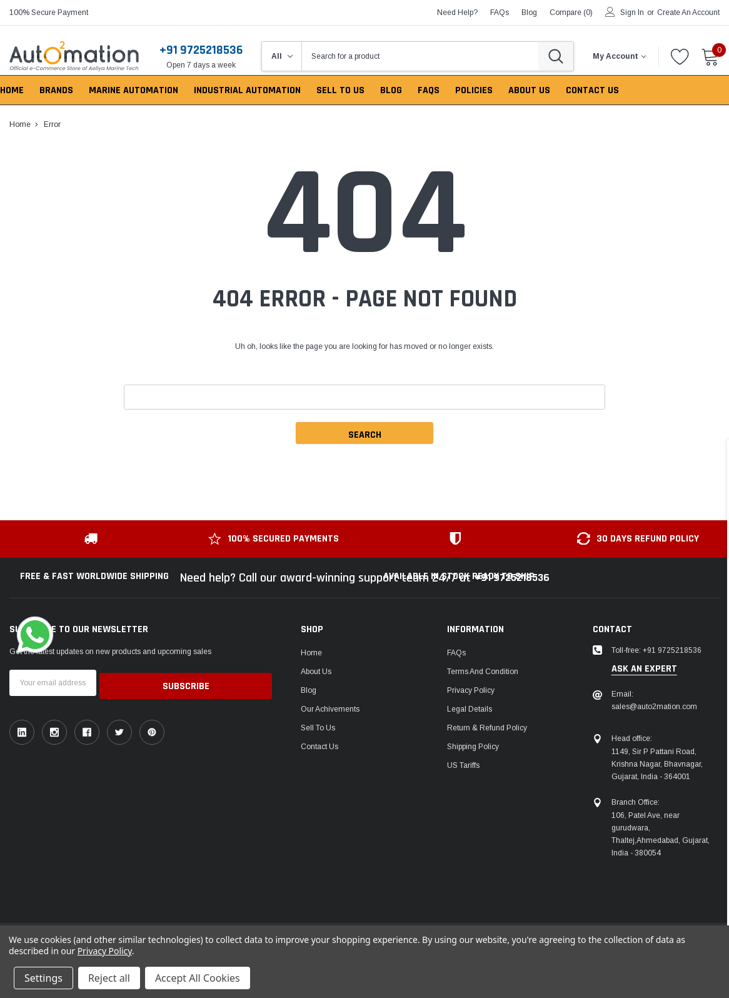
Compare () (571, 12)
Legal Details (469, 709)
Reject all (109, 978)
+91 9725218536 (201, 50)
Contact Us (319, 746)
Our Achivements (330, 709)
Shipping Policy (473, 746)
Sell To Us (318, 727)
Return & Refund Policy (487, 727)
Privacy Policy (471, 690)
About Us (316, 671)
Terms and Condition (482, 671)
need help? (457, 12)
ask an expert (644, 669)
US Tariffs (463, 765)
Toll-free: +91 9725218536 (656, 650)
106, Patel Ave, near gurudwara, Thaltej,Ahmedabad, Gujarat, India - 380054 (660, 834)
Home (311, 652)
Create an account (688, 12)
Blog (308, 690)
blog (529, 12)
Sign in (632, 12)
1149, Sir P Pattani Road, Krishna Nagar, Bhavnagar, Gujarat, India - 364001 (657, 764)
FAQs (499, 12)
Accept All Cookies (197, 978)
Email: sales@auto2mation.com (654, 700)
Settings (43, 978)
